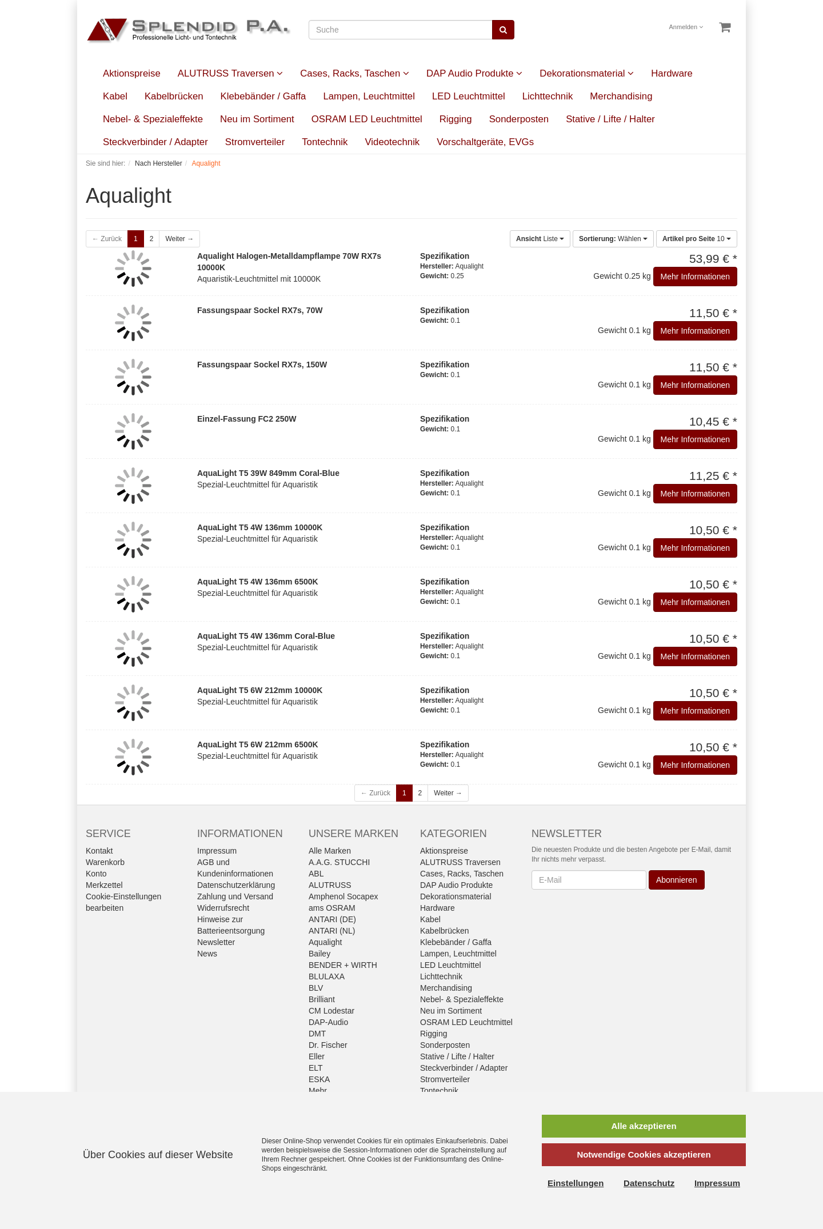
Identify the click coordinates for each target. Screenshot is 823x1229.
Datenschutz (649, 1183)
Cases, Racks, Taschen (354, 73)
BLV (316, 987)
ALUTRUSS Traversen (230, 73)
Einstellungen (576, 1183)
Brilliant (322, 999)
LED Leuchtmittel (468, 96)
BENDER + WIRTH (343, 965)
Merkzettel (104, 885)
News (207, 953)
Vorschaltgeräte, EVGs (485, 142)
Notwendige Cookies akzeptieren (643, 1154)
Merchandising (621, 96)
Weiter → (179, 239)
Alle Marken (330, 850)
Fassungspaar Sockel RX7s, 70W (259, 310)
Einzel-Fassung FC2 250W (246, 418)
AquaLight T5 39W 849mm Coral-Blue (268, 473)
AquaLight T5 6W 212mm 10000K (259, 690)
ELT (316, 1067)
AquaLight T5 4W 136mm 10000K (259, 527)
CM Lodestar (331, 1010)
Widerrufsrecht (223, 907)
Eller (317, 1056)
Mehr (318, 1090)
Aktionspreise (132, 73)
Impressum (217, 850)
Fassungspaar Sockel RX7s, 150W (262, 364)
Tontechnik (324, 142)
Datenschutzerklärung (236, 885)
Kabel (115, 96)
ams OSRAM (332, 907)
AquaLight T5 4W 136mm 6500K (257, 581)
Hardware (672, 73)
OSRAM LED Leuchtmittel (366, 119)
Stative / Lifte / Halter (610, 119)
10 (696, 239)
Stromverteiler (255, 142)
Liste (540, 239)
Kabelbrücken (174, 96)
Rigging (456, 119)
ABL (316, 873)
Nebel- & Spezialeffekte (153, 119)
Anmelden (686, 26)
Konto (96, 873)
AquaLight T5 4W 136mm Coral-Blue (266, 635)
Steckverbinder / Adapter (155, 142)
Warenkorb (105, 862)
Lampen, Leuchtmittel (368, 96)
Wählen (613, 239)
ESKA (319, 1079)
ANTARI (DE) (332, 919)
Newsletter (216, 942)
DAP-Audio (328, 1022)
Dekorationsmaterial (587, 73)
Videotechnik (392, 142)
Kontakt (99, 850)
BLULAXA (327, 976)
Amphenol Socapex (343, 896)
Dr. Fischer (328, 1045)
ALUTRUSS (330, 885)
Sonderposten (519, 119)
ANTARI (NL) (332, 930)
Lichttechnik (547, 96)
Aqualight (325, 942)
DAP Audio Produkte (474, 73)
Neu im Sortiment (257, 119)
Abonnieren (676, 879)
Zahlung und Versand (235, 896)
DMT (317, 1033)
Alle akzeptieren (643, 1126)
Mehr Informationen (695, 276)
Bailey (319, 953)
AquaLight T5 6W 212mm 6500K (257, 744)
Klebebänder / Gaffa (263, 96)
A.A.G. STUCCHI (339, 862)
